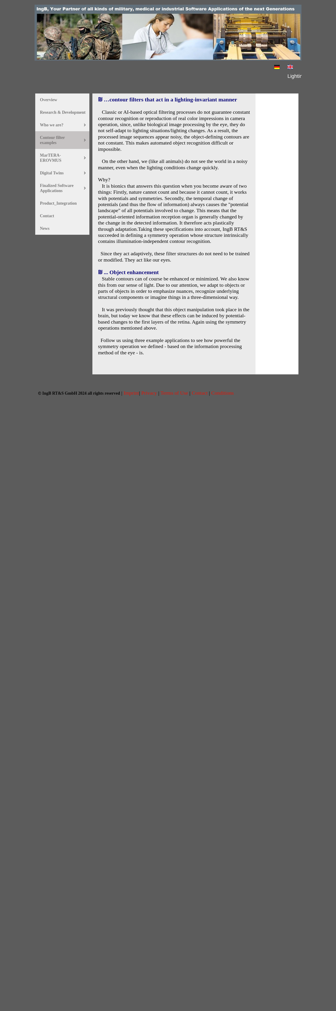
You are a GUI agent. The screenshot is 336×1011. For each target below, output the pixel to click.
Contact (200, 393)
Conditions (222, 393)
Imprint (131, 393)
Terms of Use (174, 393)
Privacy (149, 393)
